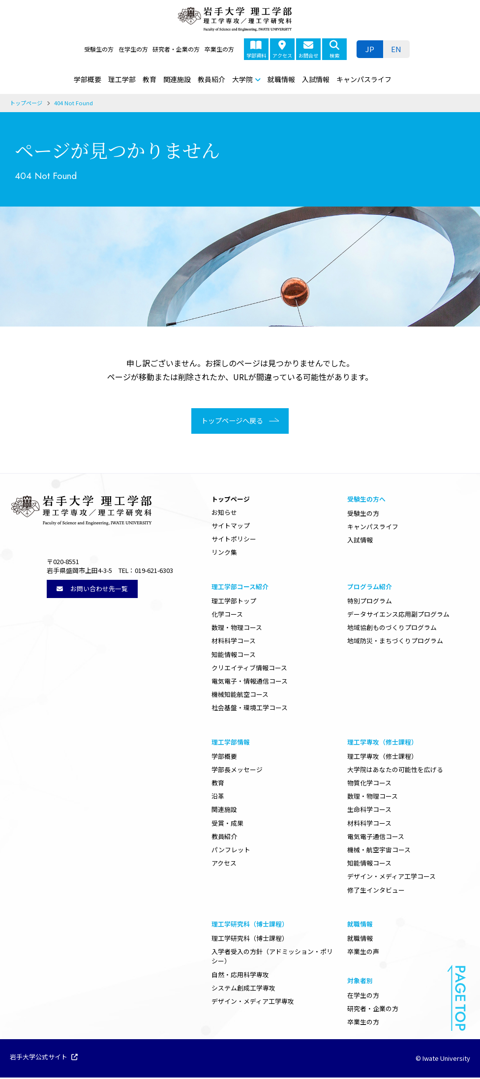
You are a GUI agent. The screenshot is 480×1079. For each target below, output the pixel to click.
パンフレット (230, 851)
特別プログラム (369, 602)
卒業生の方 (219, 49)
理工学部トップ (233, 602)
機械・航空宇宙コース (379, 851)
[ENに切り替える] (396, 49)
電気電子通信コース (375, 837)
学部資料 (256, 49)
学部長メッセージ (237, 771)
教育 (149, 79)
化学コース (227, 615)
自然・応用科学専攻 (240, 975)
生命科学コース (369, 810)
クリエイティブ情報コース (249, 668)
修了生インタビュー (376, 891)
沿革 (217, 797)
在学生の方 (133, 49)
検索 (334, 49)
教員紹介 (211, 79)
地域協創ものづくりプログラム (392, 628)
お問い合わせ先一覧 (92, 589)
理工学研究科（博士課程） (249, 939)
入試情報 (316, 79)
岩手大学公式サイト (44, 1058)
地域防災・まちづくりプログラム (395, 642)
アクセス (282, 49)
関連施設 (177, 79)
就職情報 (281, 79)
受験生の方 (99, 49)
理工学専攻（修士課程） (382, 757)
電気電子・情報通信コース (249, 682)
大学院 (242, 79)
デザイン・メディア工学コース (391, 877)
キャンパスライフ (363, 79)
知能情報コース (233, 655)
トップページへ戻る (229, 421)
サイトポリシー (233, 540)
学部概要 (87, 79)
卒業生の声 (363, 953)
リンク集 (224, 553)
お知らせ (224, 513)
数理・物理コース (236, 628)
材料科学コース (233, 642)
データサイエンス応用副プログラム (398, 615)
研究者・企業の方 (176, 49)
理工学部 (122, 79)
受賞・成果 (227, 824)
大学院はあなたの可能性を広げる (395, 771)
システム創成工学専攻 (243, 988)
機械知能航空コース (240, 695)
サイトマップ (230, 527)
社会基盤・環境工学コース (249, 709)
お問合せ (308, 49)
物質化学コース (369, 784)
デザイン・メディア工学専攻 (252, 1002)
